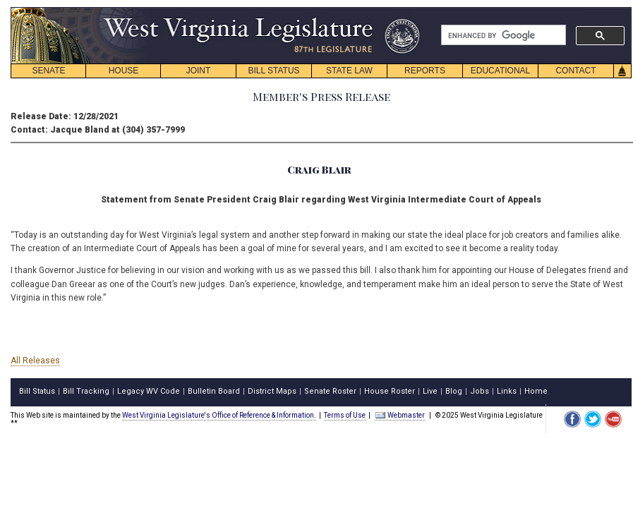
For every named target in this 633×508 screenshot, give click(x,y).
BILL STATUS (273, 70)
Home (536, 391)
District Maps (272, 391)
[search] (502, 35)
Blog (453, 391)
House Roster (389, 391)
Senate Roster (330, 391)
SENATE (48, 70)
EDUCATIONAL (500, 70)
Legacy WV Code (148, 391)
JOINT (198, 70)
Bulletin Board (214, 391)
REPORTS (424, 70)
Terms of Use (345, 415)
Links (507, 391)
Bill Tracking (86, 391)
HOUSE (124, 70)
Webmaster (400, 415)
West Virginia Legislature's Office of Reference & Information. (219, 415)
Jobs (479, 391)
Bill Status (37, 391)
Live (430, 391)
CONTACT (575, 70)
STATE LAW (349, 70)
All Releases (35, 360)
